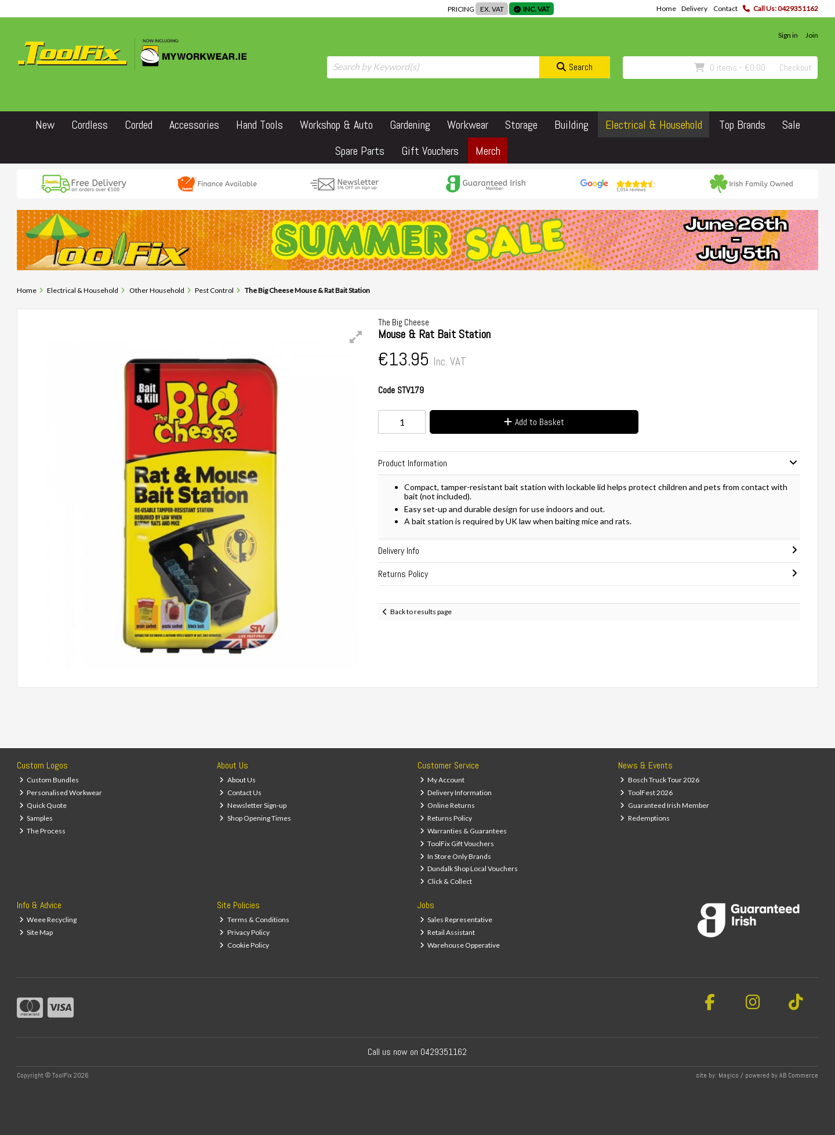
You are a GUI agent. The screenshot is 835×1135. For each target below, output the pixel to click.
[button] (356, 337)
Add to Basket (534, 422)
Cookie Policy (244, 945)
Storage (521, 124)
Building (571, 124)
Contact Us (240, 792)
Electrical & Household (653, 124)
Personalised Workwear (61, 792)
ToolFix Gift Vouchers (457, 843)
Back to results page (421, 611)
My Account (442, 779)
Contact (725, 8)
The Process (42, 830)
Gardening (410, 124)
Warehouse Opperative (460, 945)
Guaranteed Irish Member (664, 805)
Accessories (194, 124)
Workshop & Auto (336, 124)
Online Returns (447, 805)
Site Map (36, 932)
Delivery (694, 8)
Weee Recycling (48, 919)
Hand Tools (259, 124)
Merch (487, 150)
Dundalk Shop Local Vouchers (469, 868)
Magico (728, 1075)
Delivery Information (456, 792)
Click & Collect (446, 881)
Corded (139, 124)
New (45, 124)
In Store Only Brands (456, 856)
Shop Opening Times (255, 818)
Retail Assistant (447, 932)
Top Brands (742, 124)
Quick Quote (43, 805)
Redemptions (645, 818)
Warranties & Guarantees (463, 830)
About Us (237, 779)
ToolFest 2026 (646, 792)
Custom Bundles (49, 779)
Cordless (89, 124)
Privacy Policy (244, 932)
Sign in (788, 35)
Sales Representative (456, 919)
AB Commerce (798, 1075)
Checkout (795, 67)
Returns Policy (446, 818)
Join (811, 35)
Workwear (467, 124)
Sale (791, 124)
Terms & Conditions (254, 919)
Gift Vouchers (430, 150)
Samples (36, 818)
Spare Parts (359, 150)
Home (666, 8)
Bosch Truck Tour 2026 (659, 779)
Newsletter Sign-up (252, 805)
